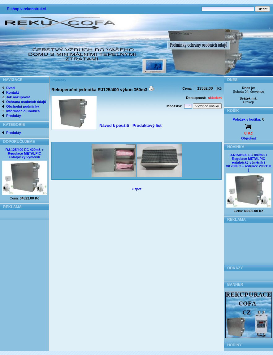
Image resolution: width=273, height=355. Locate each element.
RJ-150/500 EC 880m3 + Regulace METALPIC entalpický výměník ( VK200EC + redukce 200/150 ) (248, 162)
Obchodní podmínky (22, 106)
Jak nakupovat (18, 97)
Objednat (248, 138)
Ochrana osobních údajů (26, 102)
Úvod (10, 88)
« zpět (136, 189)
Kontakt (12, 92)
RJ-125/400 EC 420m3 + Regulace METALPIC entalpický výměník (25, 153)
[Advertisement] (248, 242)
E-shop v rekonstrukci (26, 9)
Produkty (13, 116)
